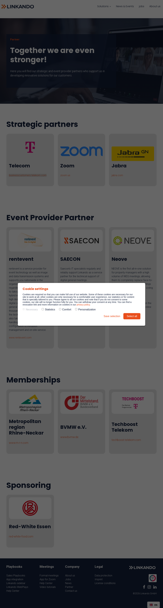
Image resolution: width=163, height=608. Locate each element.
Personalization (85, 309)
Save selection (112, 316)
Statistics (48, 309)
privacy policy (83, 304)
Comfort (65, 309)
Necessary (30, 309)
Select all (132, 316)
